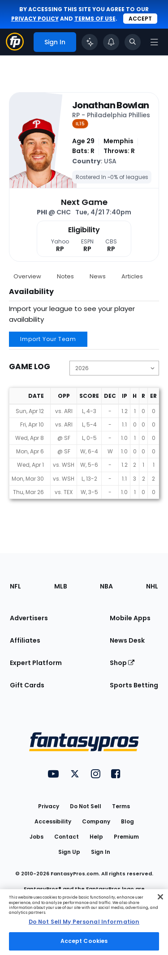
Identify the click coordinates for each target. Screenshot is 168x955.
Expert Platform (36, 662)
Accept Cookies (84, 941)
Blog (127, 821)
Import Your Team (48, 339)
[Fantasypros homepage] (15, 48)
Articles (132, 276)
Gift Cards (27, 685)
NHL (152, 586)
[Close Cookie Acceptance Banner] (160, 896)
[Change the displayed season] (114, 368)
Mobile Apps (130, 618)
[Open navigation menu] (154, 42)
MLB (60, 586)
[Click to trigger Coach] (90, 42)
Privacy (48, 806)
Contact (66, 836)
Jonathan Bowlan (110, 105)
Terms (121, 806)
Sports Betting (134, 685)
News (98, 276)
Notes (65, 276)
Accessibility (52, 821)
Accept (140, 18)
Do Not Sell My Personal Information (84, 921)
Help (96, 836)
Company (96, 821)
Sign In (100, 852)
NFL (15, 586)
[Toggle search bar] (133, 42)
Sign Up (69, 852)
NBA (106, 586)
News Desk (127, 640)
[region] (84, 922)
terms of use (95, 18)
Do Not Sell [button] (85, 806)
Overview (27, 276)
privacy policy (35, 18)
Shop (122, 662)
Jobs (36, 836)
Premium (126, 836)
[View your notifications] (111, 42)
